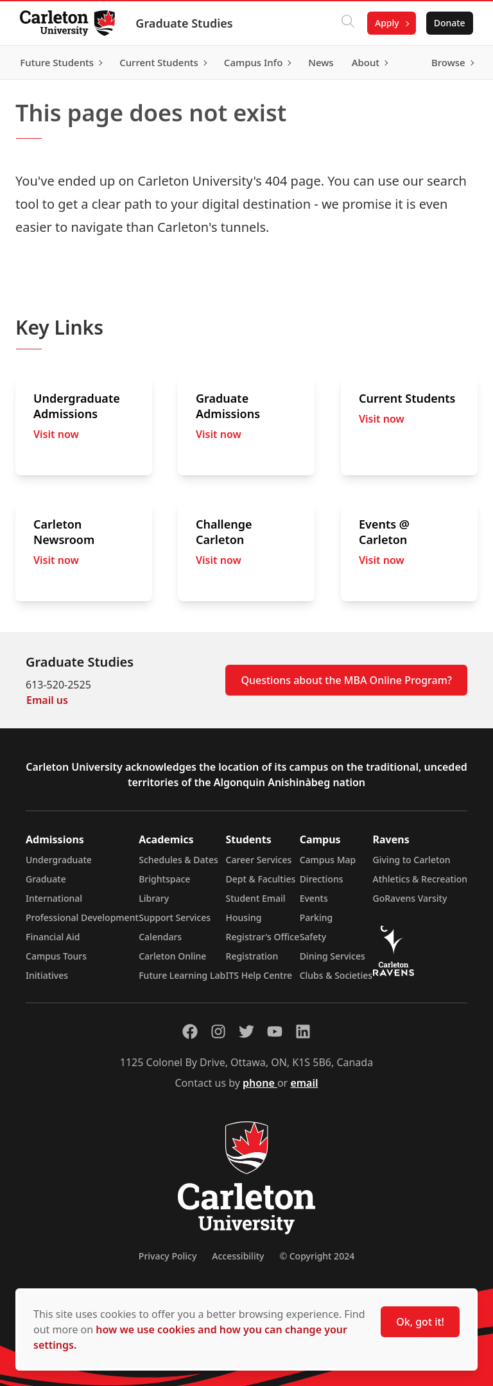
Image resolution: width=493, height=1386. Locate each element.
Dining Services (332, 956)
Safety (313, 937)
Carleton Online (172, 956)
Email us (47, 700)
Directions (321, 879)
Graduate (46, 879)
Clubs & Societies (336, 975)
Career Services (259, 860)
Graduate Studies (184, 23)
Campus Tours (56, 956)
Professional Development (82, 917)
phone (260, 1083)
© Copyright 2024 (316, 1256)
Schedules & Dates (178, 860)
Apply (386, 23)
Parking (316, 917)
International (54, 898)
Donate (449, 23)
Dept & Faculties (261, 879)
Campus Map (328, 860)
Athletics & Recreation (420, 879)
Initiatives (47, 975)
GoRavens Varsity (410, 898)
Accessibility (238, 1256)
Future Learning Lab (182, 975)
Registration (252, 956)
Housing (244, 917)
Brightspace (164, 879)
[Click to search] (347, 23)
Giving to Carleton (412, 860)
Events (314, 898)
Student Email (256, 898)
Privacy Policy (167, 1256)
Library (154, 898)
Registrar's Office (263, 937)
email (304, 1083)
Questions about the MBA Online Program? (346, 680)
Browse (448, 62)
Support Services (175, 917)
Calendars (160, 937)
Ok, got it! (420, 1322)
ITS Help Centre (259, 975)
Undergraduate (59, 860)
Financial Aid (53, 937)
